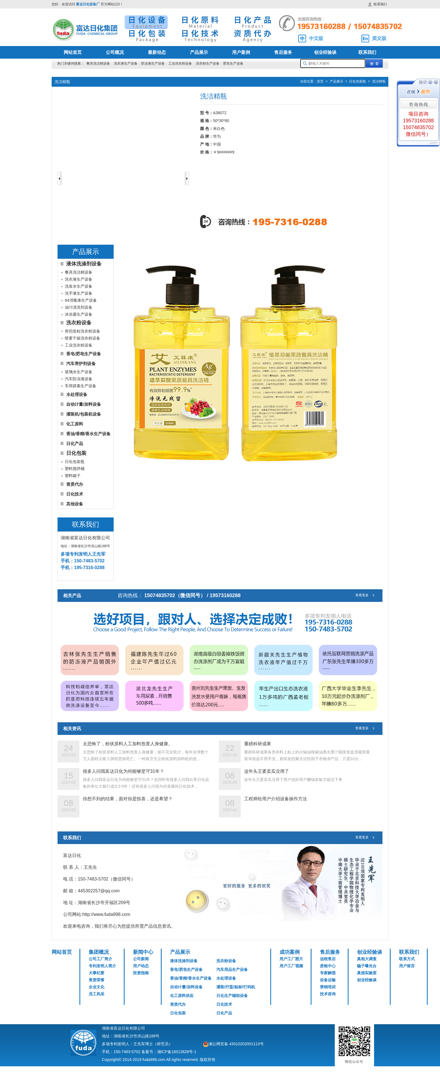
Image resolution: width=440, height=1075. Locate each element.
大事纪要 (96, 973)
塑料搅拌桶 (74, 468)
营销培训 (328, 987)
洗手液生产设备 (78, 293)
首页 (320, 81)
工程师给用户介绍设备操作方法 (275, 798)
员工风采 (96, 994)
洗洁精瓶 (379, 81)
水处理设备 (76, 394)
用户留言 (407, 966)
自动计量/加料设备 (83, 404)
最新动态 (157, 52)
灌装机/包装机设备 (83, 414)
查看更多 (366, 595)
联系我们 (377, 4)
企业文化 (96, 987)
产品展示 (199, 52)
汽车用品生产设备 (232, 969)
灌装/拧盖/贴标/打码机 (235, 987)
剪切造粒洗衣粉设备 (82, 331)
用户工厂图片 (291, 959)
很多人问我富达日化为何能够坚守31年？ (123, 771)
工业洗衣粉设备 (180, 63)
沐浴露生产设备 (78, 314)
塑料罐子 (73, 475)
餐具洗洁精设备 (98, 63)
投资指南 (141, 973)
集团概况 (99, 952)
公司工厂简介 (100, 959)
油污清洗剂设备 (78, 307)
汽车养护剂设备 (81, 363)
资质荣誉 (96, 980)
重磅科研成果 (257, 743)
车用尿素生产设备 (80, 386)
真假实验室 (367, 973)
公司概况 (115, 52)
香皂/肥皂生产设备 (83, 353)
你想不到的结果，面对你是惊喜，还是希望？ (128, 798)
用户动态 (141, 966)
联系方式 (407, 959)
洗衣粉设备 (226, 961)
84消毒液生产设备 (81, 300)
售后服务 (283, 52)
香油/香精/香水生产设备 (88, 433)
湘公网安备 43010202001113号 (236, 1044)
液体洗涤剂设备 (184, 961)
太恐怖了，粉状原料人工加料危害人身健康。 (128, 743)
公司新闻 (141, 959)
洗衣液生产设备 (126, 63)
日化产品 (74, 443)
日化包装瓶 (357, 81)
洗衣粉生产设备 (207, 63)
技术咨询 (328, 994)
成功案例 (289, 952)
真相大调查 (367, 959)
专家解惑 (328, 973)
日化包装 (178, 1013)
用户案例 (241, 52)
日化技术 (74, 494)
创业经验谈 (325, 52)
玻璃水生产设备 (78, 372)
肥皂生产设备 (233, 63)
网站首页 (73, 52)
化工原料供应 (182, 995)
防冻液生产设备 (153, 63)
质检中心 (328, 966)
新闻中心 (143, 952)
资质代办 (74, 484)
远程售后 (328, 959)
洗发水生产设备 (78, 286)
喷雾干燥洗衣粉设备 (82, 338)
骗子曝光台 (367, 966)
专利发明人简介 (102, 966)
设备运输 (328, 980)
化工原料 (74, 423)
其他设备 (74, 503)
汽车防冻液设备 (78, 379)
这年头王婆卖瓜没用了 (266, 771)
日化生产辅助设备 (232, 995)
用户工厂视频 (291, 966)
